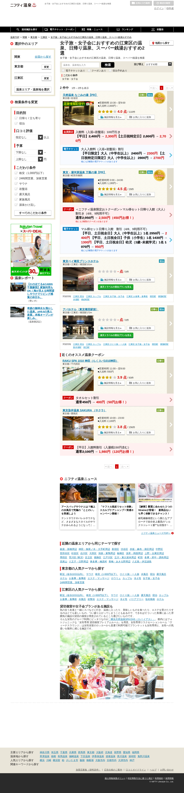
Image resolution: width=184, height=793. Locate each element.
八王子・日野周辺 (78, 561)
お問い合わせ (167, 770)
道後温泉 (110, 756)
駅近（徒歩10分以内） (72, 574)
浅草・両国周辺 (134, 553)
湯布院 (132, 756)
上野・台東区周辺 (154, 553)
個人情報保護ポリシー (115, 778)
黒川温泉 (122, 756)
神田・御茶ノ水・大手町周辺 (94, 549)
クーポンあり (99, 70)
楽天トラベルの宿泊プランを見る (115, 287)
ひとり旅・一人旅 (129, 574)
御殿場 (90, 760)
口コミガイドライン (136, 770)
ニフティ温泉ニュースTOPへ (156, 533)
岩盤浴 (91, 599)
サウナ (89, 574)
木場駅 (76, 299)
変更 (46, 67)
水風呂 (144, 574)
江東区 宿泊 (78, 296)
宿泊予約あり (120, 70)
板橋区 (120, 553)
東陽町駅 (162, 296)
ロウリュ (116, 578)
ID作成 (170, 8)
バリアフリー (136, 599)
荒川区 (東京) (76, 557)
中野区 (159, 549)
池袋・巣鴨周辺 (106, 553)
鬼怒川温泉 (144, 756)
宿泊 (152, 574)
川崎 (48, 760)
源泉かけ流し (27, 204)
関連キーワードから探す (24, 764)
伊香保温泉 (98, 756)
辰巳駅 (86, 347)
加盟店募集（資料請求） (88, 770)
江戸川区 (108, 557)
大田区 (93, 553)
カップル (127, 578)
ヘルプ (153, 770)
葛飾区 (97, 557)
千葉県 (63, 752)
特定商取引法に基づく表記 (140, 778)
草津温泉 (44, 756)
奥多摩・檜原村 (98, 561)
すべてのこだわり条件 (33, 212)
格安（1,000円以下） (106, 574)
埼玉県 (54, 752)
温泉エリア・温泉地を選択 (32, 89)
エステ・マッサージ (98, 578)
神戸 (132, 760)
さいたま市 (72, 760)
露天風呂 (161, 574)
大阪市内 (100, 760)
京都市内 (111, 760)
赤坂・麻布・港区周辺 (142, 549)
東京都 (90, 752)
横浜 (42, 760)
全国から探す (43, 56)
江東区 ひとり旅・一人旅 (114, 344)
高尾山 (63, 561)
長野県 (117, 752)
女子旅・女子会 (151, 578)
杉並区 (75, 553)
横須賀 (56, 760)
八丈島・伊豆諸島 (142, 561)
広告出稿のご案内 (113, 770)
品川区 (84, 553)
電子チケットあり (75, 70)
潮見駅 (153, 296)
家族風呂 (24, 199)
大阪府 (99, 752)
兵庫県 (72, 752)
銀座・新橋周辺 (68, 549)
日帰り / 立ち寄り (30, 118)
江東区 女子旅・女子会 (113, 296)
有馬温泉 (62, 756)
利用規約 (159, 778)
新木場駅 (77, 347)
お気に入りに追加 (142, 117)
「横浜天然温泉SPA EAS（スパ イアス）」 (131, 619)
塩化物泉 (150, 599)
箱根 (53, 756)
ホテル (63, 578)
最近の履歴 (164, 3)
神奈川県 (44, 752)
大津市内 (123, 760)
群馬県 (81, 752)
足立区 (88, 557)
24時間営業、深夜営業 (72, 582)
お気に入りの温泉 (141, 3)
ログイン (159, 8)
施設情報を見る (112, 117)
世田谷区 (65, 553)
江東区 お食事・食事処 (137, 296)
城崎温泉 (74, 756)
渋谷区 (124, 549)
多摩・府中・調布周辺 (156, 557)
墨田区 (63, 557)
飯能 (82, 760)
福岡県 (135, 752)
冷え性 (137, 578)
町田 (140, 557)
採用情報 (169, 778)
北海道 (108, 752)
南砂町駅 (85, 299)
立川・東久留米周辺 (125, 557)
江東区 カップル (93, 296)
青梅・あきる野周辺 (119, 561)
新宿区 (115, 549)
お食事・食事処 (77, 578)
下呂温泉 (85, 756)
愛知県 (126, 752)
